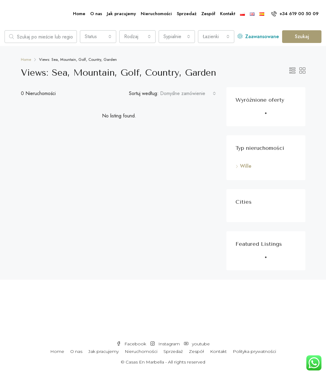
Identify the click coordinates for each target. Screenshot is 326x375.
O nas (96, 13)
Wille (245, 166)
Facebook (132, 344)
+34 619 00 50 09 (294, 13)
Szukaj (302, 36)
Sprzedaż (186, 13)
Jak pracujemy (121, 13)
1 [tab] (269, 116)
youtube (197, 344)
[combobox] (98, 36)
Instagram (165, 344)
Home (79, 13)
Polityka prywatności (254, 351)
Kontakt (227, 13)
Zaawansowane (258, 36)
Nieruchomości (156, 13)
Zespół (208, 13)
